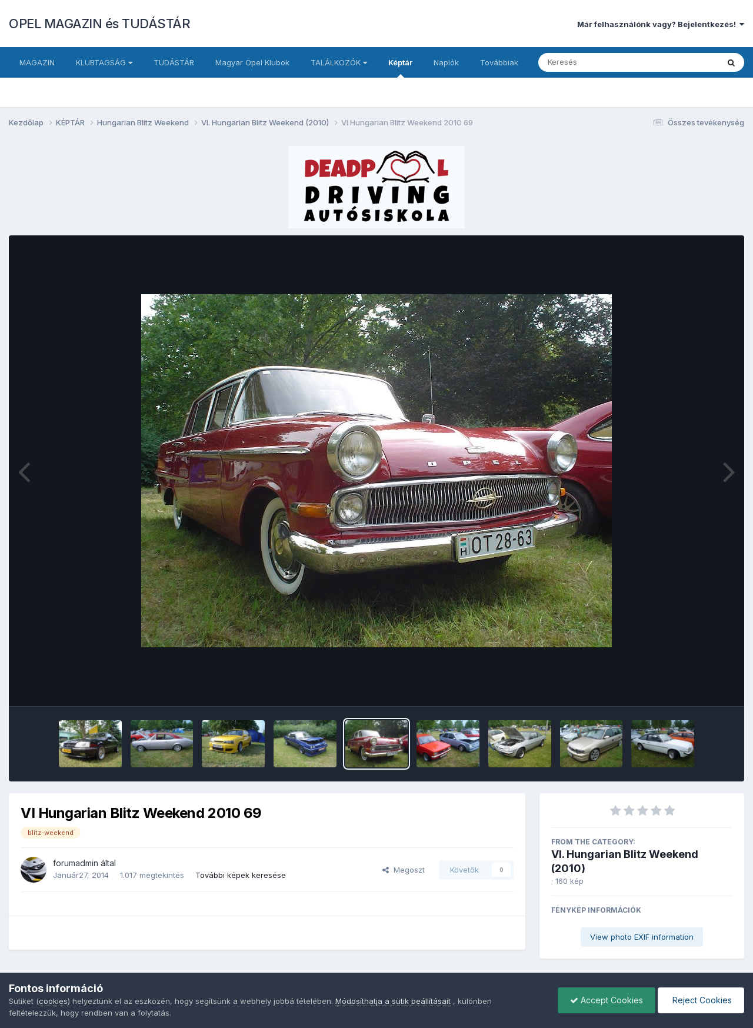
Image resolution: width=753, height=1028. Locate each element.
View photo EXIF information (642, 936)
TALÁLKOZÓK (339, 62)
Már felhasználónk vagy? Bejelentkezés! (660, 24)
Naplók (446, 62)
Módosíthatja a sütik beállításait (393, 1001)
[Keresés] (596, 62)
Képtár (400, 68)
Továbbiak (499, 62)
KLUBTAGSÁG (104, 62)
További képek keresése (240, 875)
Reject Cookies (701, 1000)
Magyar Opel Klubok (252, 62)
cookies (53, 1001)
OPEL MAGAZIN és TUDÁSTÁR (99, 23)
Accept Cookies (606, 1000)
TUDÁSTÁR (174, 62)
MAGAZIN (37, 62)
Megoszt (403, 869)
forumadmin (75, 863)
